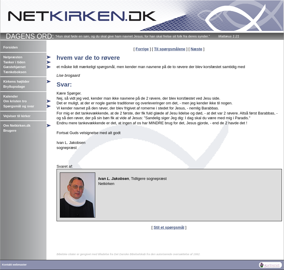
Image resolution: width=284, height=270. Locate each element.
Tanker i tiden (14, 62)
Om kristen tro (15, 101)
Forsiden (10, 47)
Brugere (9, 130)
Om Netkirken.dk (17, 125)
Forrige (142, 49)
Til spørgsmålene (169, 49)
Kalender (10, 96)
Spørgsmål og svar (18, 106)
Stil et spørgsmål (169, 227)
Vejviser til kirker (17, 116)
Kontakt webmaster (14, 264)
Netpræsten (12, 57)
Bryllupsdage (14, 86)
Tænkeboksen (14, 72)
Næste (196, 49)
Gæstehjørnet (14, 67)
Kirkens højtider (16, 81)
